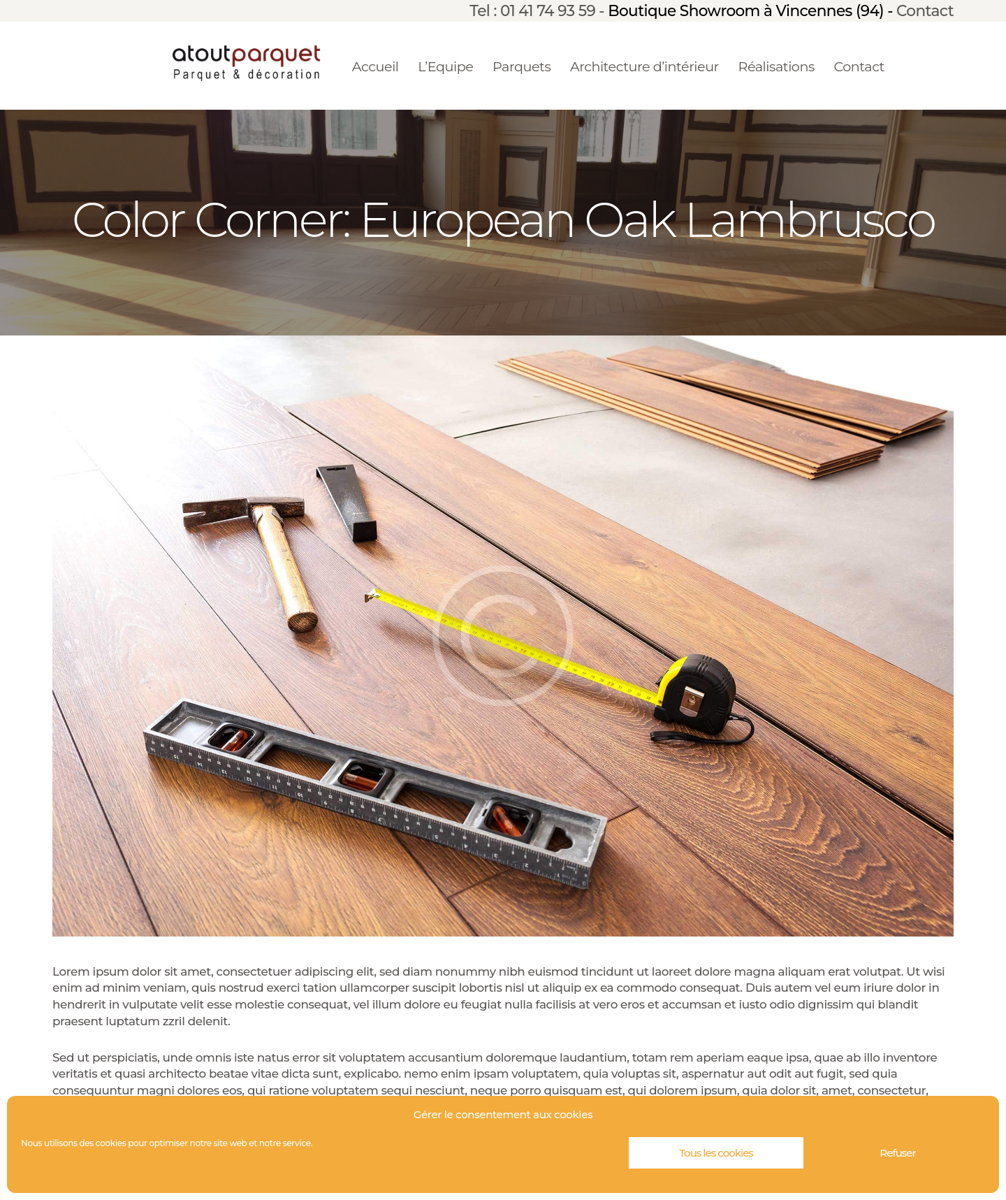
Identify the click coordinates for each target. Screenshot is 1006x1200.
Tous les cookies (716, 1152)
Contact (925, 10)
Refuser (897, 1152)
